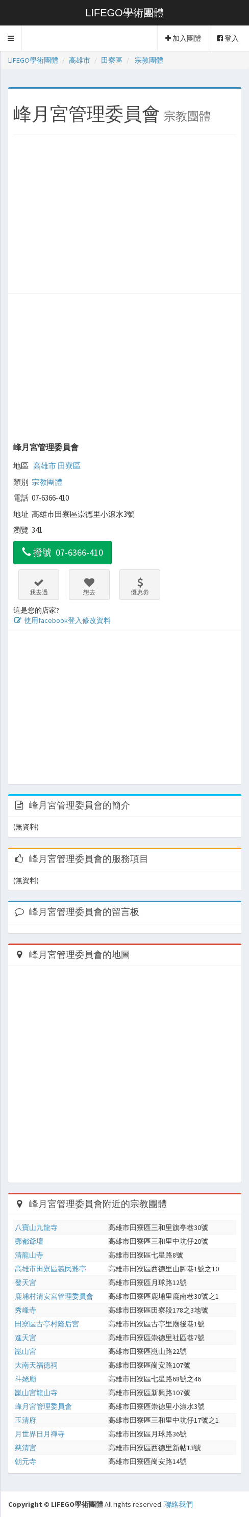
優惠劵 (139, 587)
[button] (11, 38)
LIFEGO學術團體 (124, 12)
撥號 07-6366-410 (62, 552)
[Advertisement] (124, 216)
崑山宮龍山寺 (36, 1392)
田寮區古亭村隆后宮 (47, 1323)
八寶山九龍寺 (36, 1227)
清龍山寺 (29, 1255)
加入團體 (183, 38)
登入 (228, 38)
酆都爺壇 (29, 1241)
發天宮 (25, 1282)
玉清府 (25, 1420)
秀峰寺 (25, 1310)
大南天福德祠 (36, 1365)
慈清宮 (25, 1447)
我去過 (38, 587)
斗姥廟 (25, 1378)
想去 (89, 587)
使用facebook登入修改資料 (62, 620)
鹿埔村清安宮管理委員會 (54, 1296)
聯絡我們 (178, 1504)
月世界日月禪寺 (40, 1433)
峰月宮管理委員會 (46, 447)
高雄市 (44, 465)
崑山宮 (25, 1351)
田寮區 (69, 465)
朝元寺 (25, 1461)
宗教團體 (47, 482)
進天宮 (25, 1337)
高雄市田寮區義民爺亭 (50, 1268)
